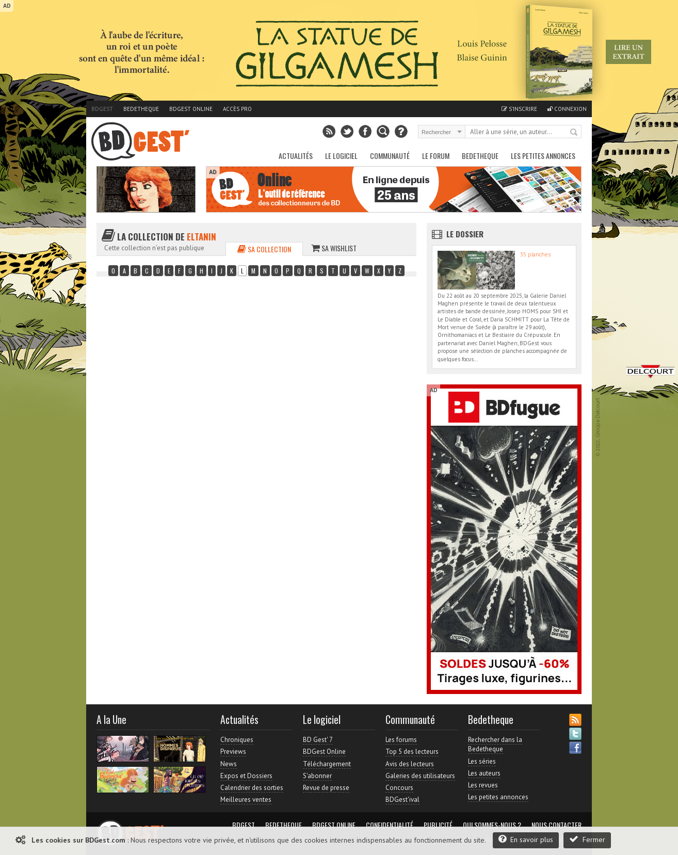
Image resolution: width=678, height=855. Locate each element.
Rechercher (574, 132)
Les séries (482, 761)
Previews (233, 751)
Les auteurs (484, 773)
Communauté (390, 155)
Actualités (296, 155)
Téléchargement (327, 764)
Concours (399, 787)
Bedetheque (141, 108)
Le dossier (464, 233)
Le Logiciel (341, 155)
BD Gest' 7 (318, 739)
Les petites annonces (543, 155)
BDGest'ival (402, 799)
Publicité (438, 825)
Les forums (401, 739)
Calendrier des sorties (251, 787)
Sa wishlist (334, 248)
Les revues (483, 785)
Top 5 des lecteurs (412, 751)
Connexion (567, 108)
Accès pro (237, 108)
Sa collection (264, 249)
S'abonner (317, 775)
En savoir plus (525, 839)
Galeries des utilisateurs (420, 775)
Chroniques (236, 739)
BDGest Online (191, 108)
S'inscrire (519, 108)
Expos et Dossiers (246, 775)
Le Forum (435, 155)
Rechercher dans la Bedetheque (495, 744)
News (228, 764)
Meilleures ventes (245, 799)
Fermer (587, 839)
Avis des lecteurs (409, 764)
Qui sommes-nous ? (492, 825)
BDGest (102, 108)
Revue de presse (326, 787)
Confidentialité (389, 825)
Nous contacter (556, 825)
